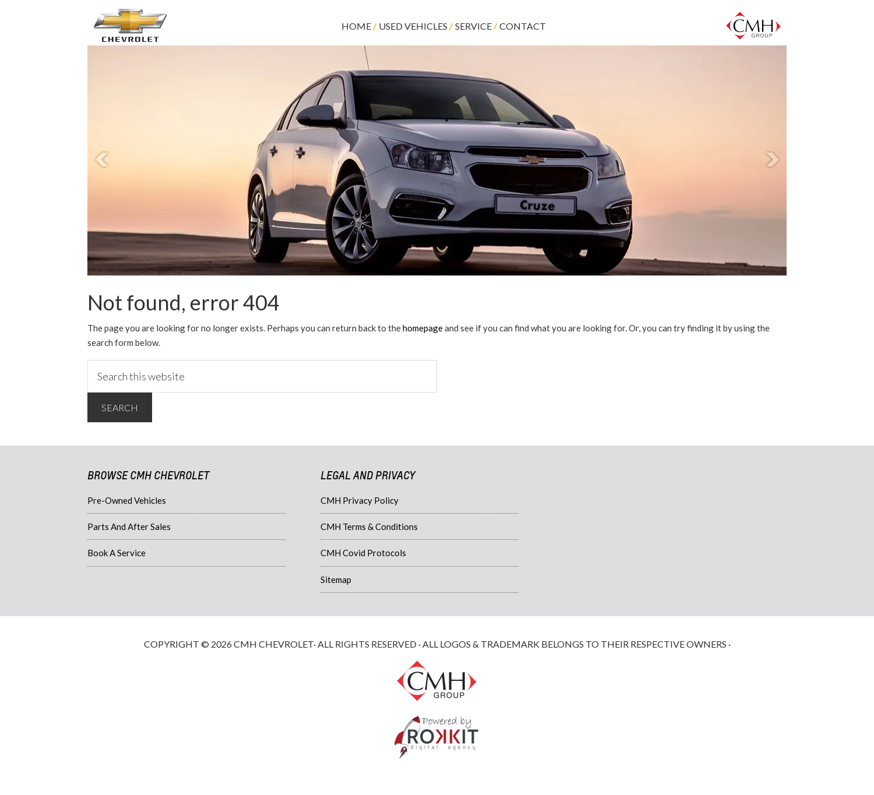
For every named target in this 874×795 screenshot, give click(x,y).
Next (771, 160)
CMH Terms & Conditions (369, 526)
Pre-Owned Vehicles (126, 500)
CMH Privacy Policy (359, 500)
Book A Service (116, 552)
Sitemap (335, 579)
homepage (423, 328)
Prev (102, 160)
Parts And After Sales (129, 526)
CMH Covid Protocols (363, 552)
